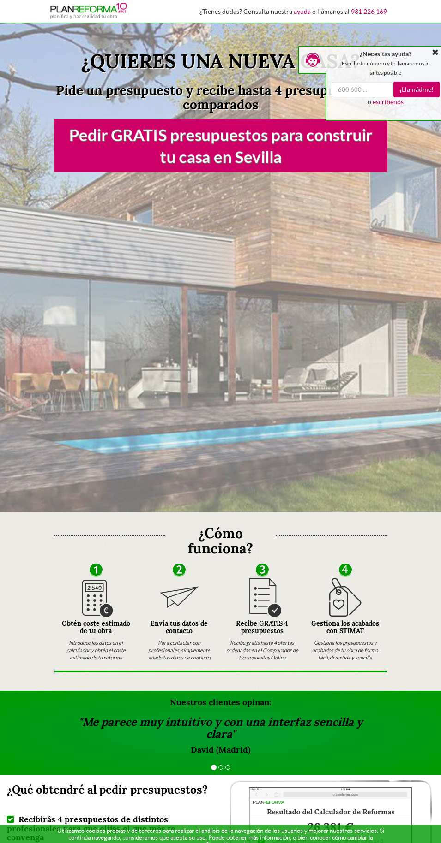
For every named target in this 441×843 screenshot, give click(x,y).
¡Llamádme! (416, 89)
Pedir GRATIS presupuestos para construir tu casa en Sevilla (220, 145)
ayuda (302, 11)
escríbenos (388, 102)
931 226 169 (369, 11)
